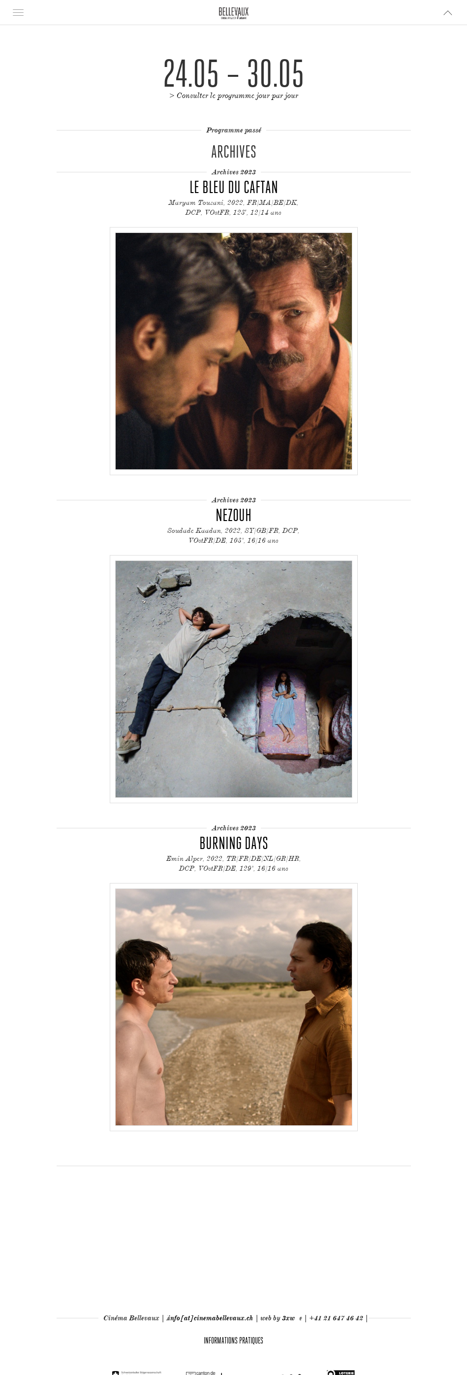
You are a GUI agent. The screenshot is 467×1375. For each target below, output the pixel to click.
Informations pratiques (233, 1340)
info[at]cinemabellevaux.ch (210, 1317)
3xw (288, 1317)
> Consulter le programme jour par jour (233, 95)
